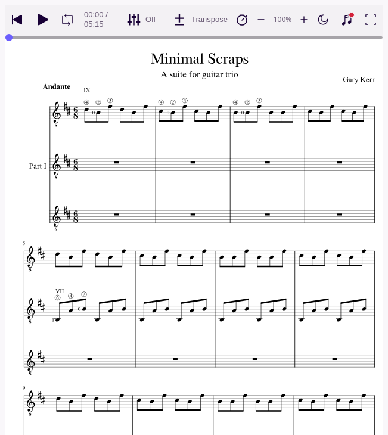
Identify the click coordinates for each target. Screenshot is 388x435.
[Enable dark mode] (323, 20)
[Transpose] (200, 19)
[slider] (9, 37)
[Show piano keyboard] (347, 20)
